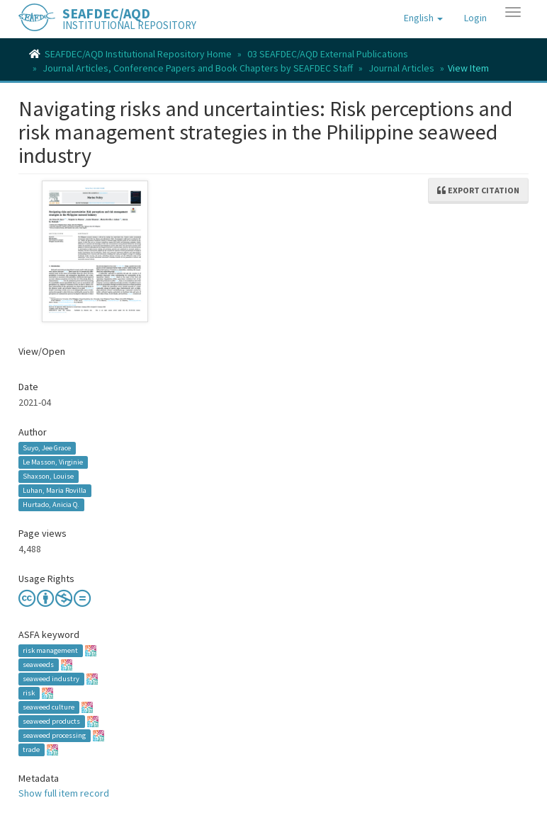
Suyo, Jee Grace (47, 447)
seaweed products (51, 721)
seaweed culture (48, 707)
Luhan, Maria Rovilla (54, 490)
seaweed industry (51, 678)
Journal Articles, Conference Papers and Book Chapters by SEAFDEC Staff (198, 68)
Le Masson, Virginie (53, 462)
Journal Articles (401, 68)
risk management (50, 650)
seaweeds (38, 664)
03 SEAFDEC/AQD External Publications (327, 53)
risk (29, 692)
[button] (423, 17)
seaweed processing (54, 735)
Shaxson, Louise (48, 476)
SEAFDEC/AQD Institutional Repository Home (138, 53)
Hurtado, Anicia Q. (51, 504)
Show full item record (63, 793)
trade (31, 749)
